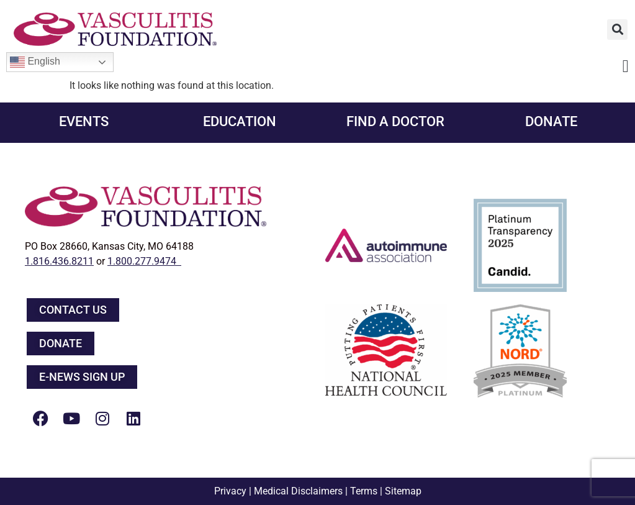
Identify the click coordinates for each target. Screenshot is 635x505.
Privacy (230, 491)
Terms (363, 491)
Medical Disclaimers (298, 491)
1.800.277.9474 (144, 261)
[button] (617, 29)
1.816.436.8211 (59, 261)
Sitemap (403, 491)
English (35, 62)
